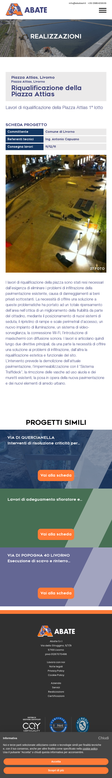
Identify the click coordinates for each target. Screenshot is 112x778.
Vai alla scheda (56, 475)
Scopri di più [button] (56, 770)
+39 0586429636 (97, 3)
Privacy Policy (56, 671)
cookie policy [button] (90, 748)
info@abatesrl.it (77, 3)
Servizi (56, 687)
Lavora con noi (56, 662)
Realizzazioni (56, 691)
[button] (103, 738)
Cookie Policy (56, 675)
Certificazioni (56, 696)
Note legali (56, 666)
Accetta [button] (56, 761)
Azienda (56, 683)
